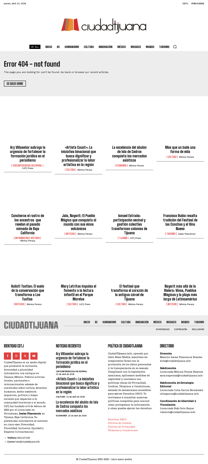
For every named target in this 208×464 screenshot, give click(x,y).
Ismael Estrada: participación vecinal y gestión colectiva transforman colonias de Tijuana (129, 224)
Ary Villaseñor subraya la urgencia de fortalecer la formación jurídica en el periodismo (28, 153)
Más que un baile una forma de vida (180, 149)
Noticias (70, 233)
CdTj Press (27, 168)
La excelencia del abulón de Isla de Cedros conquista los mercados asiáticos (129, 153)
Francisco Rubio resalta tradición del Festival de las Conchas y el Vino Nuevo (180, 222)
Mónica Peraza (84, 170)
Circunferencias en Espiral (27, 165)
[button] (175, 47)
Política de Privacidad (121, 426)
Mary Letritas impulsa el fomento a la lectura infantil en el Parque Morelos (78, 292)
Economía (121, 165)
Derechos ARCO (117, 419)
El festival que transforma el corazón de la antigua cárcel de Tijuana (129, 292)
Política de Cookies (119, 423)
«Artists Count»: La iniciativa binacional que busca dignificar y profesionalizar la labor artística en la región (78, 156)
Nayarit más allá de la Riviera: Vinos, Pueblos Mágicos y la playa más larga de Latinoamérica (180, 292)
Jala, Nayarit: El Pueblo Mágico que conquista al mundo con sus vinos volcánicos (78, 222)
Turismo (171, 233)
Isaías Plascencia (186, 234)
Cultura (70, 169)
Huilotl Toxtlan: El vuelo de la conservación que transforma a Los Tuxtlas (27, 292)
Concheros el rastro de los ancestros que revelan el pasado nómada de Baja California (27, 224)
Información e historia (27, 238)
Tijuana (123, 238)
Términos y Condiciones (123, 430)
